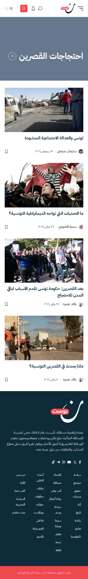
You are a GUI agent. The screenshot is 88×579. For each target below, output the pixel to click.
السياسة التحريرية (20, 502)
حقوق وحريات (77, 494)
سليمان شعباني (67, 151)
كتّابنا (22, 483)
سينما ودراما (58, 523)
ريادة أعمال (55, 499)
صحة (58, 542)
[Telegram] (58, 462)
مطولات (39, 496)
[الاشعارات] (33, 8)
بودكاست (39, 512)
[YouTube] (69, 462)
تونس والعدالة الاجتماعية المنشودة (54, 138)
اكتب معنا (20, 491)
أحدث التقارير (40, 478)
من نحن (20, 475)
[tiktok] (53, 462)
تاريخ (78, 512)
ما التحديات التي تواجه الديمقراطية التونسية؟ (46, 213)
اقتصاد (57, 475)
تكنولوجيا (76, 536)
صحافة (57, 483)
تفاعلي (40, 520)
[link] (12, 56)
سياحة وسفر (57, 510)
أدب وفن (56, 491)
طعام (58, 534)
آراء (79, 504)
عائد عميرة (70, 304)
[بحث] (40, 8)
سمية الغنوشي (67, 227)
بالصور (40, 536)
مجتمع (77, 483)
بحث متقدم (18, 512)
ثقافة (58, 550)
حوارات (40, 504)
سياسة (77, 475)
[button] (79, 8)
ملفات (40, 488)
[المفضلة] (24, 8)
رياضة (78, 520)
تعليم (78, 528)
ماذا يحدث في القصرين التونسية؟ (56, 366)
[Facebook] (80, 462)
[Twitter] (75, 462)
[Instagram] (63, 462)
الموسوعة (38, 528)
